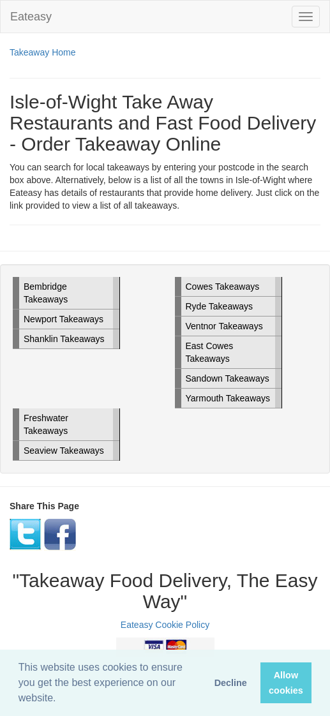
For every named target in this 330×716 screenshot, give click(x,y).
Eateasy (31, 16)
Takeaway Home (43, 52)
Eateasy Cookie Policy (165, 625)
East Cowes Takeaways (210, 352)
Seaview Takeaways (64, 450)
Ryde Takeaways (219, 306)
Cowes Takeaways (223, 286)
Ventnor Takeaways (224, 326)
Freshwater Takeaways (46, 424)
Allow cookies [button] (286, 683)
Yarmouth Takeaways (228, 398)
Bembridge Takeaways (46, 292)
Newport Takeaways (63, 319)
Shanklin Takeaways (64, 339)
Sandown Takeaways (227, 378)
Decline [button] (230, 683)
